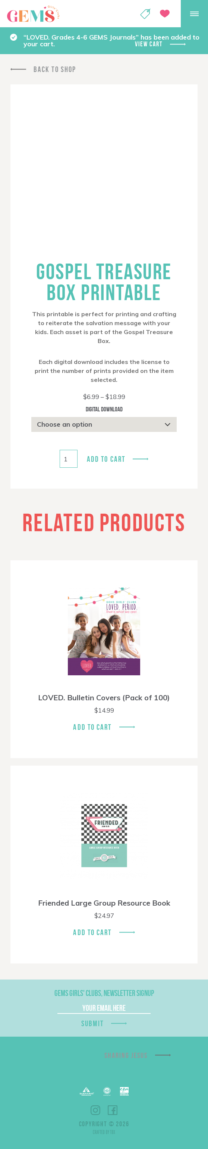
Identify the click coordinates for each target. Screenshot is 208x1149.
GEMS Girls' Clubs (33, 14)
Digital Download (104, 409)
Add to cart (106, 459)
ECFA (107, 1091)
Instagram (95, 1110)
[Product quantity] (69, 459)
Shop (145, 14)
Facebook (112, 1110)
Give (165, 13)
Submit (92, 1023)
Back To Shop (55, 69)
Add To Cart (92, 727)
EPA (124, 1091)
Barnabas (87, 1091)
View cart (148, 44)
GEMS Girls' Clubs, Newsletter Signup (104, 993)
